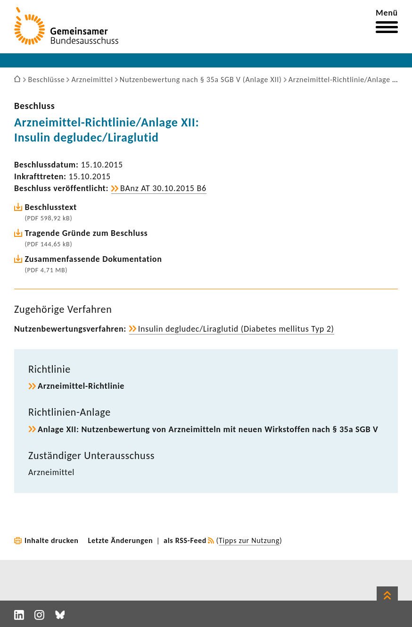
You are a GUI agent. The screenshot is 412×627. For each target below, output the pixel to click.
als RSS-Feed (185, 540)
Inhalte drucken (52, 540)
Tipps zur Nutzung (249, 540)
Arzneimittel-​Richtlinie (81, 386)
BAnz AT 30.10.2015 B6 (163, 188)
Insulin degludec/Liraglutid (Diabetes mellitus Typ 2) (236, 329)
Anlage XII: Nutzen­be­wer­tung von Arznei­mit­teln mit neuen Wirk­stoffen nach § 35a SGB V (208, 429)
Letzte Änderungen (120, 540)
